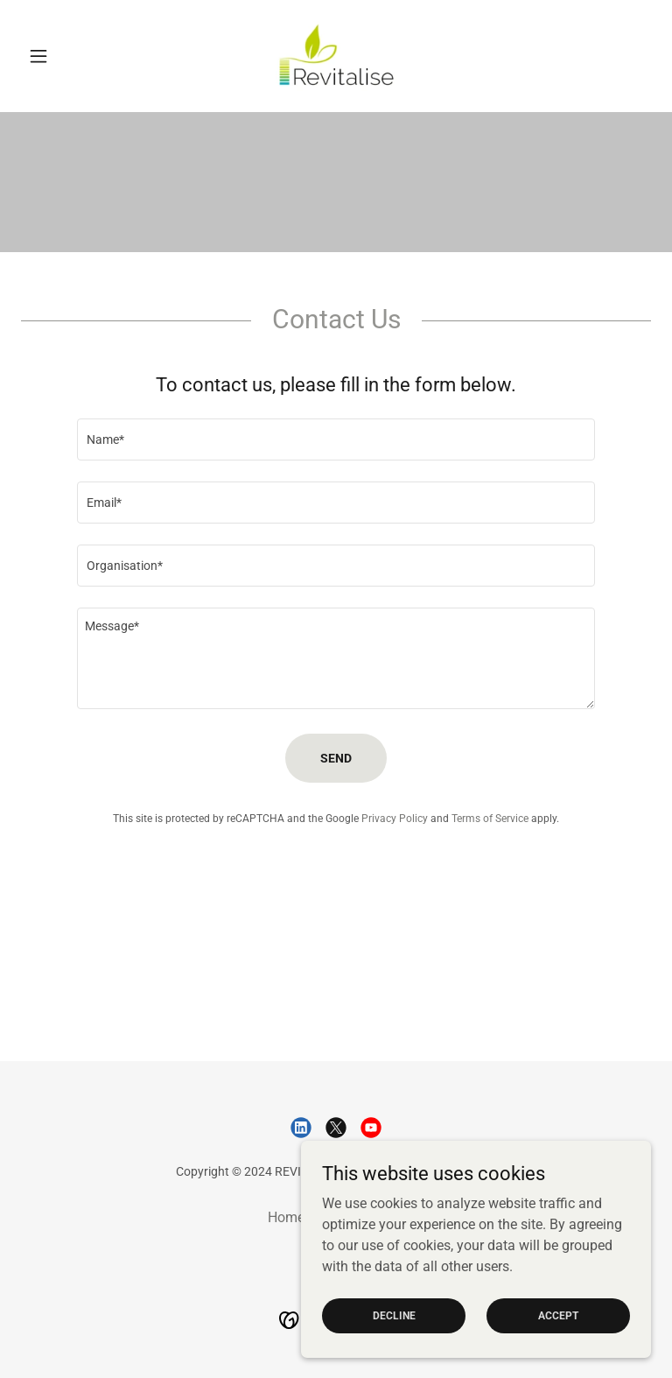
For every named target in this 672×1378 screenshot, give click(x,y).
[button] (68, 56)
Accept (558, 1315)
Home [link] (286, 1217)
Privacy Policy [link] (394, 818)
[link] (336, 56)
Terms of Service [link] (490, 818)
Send (336, 758)
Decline (394, 1315)
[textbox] (336, 439)
